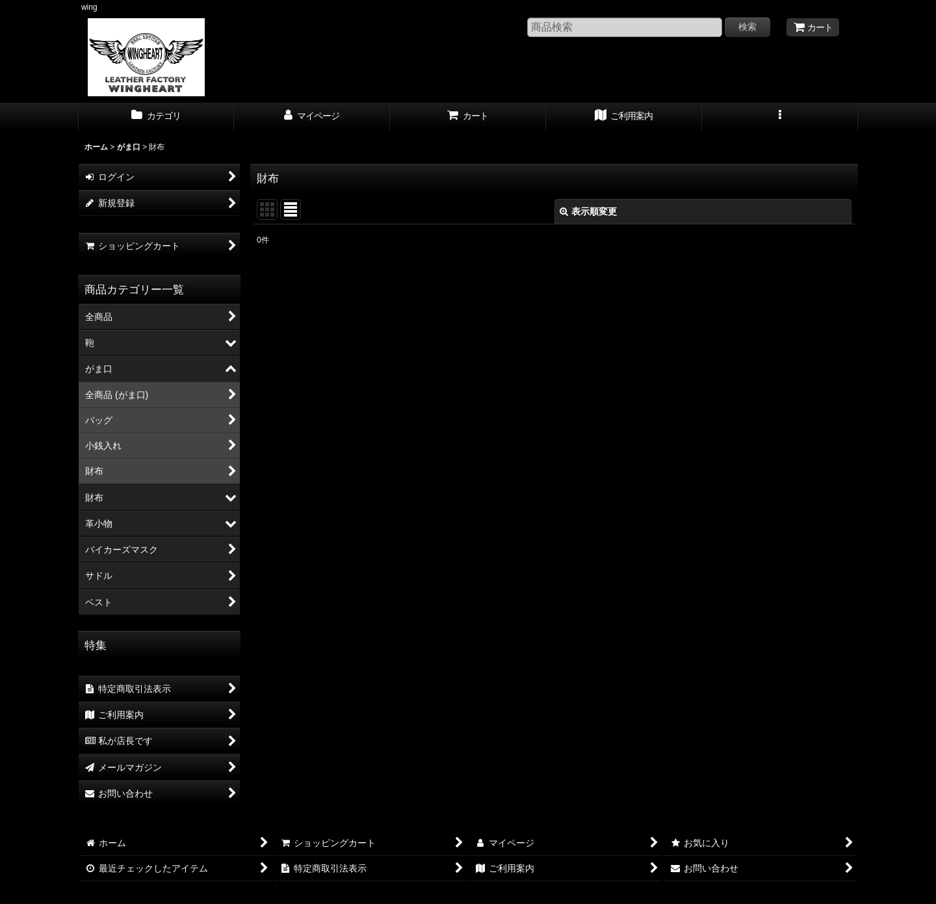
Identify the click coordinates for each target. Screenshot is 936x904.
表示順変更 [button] (588, 211)
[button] (780, 117)
